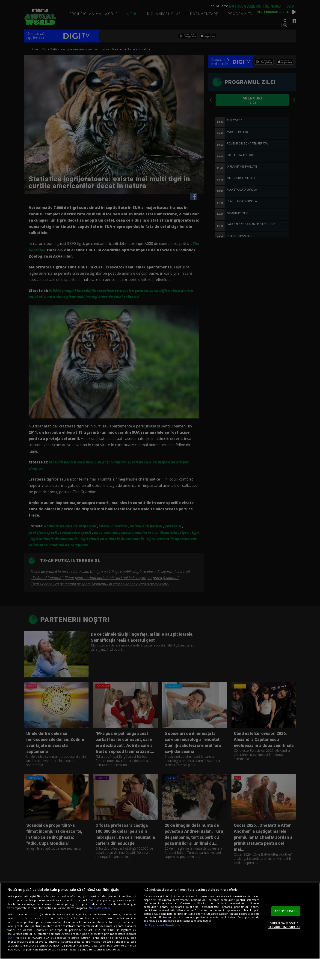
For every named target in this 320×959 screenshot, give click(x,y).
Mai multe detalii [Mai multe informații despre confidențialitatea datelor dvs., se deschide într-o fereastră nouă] (99, 908)
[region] (160, 921)
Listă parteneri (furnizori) (162, 925)
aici (9, 938)
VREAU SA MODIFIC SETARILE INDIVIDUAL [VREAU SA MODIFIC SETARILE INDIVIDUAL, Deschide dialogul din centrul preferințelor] (284, 925)
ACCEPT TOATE (286, 911)
